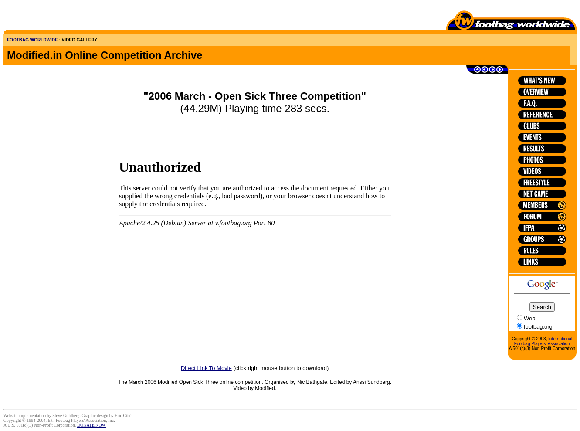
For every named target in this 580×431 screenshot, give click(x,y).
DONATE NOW (91, 425)
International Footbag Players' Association (543, 341)
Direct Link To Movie (206, 368)
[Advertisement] (54, 16)
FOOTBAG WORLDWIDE (32, 39)
